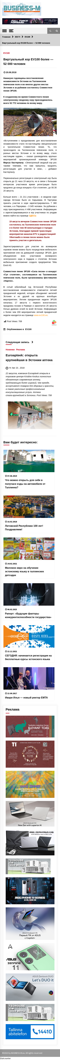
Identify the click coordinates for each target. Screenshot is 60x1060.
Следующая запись (19, 342)
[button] (50, 31)
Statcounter (5, 1058)
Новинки (10, 350)
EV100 (6, 53)
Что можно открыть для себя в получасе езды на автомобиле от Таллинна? (25, 484)
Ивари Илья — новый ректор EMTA (26, 697)
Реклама (20, 350)
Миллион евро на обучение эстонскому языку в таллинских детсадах (24, 571)
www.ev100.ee (41, 315)
